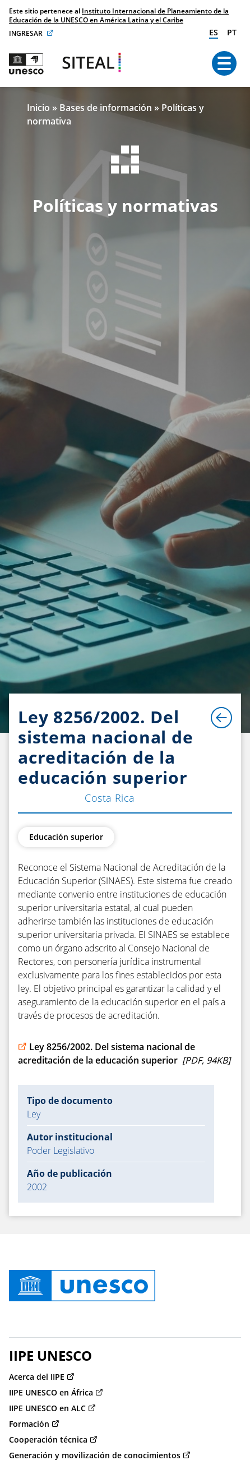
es (213, 32)
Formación (29, 1423)
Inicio (38, 107)
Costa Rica (110, 798)
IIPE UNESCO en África (51, 1392)
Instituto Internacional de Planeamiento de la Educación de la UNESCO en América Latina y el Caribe (119, 15)
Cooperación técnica (48, 1439)
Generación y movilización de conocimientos (94, 1455)
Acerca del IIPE (36, 1376)
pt (232, 32)
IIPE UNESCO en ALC (47, 1408)
